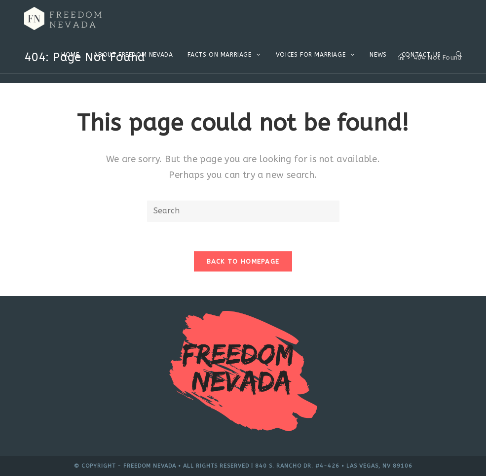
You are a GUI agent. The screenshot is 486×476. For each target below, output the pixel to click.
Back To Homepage (243, 261)
